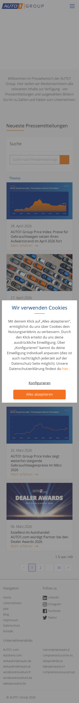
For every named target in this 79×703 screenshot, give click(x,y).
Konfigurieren (40, 383)
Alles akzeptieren (39, 394)
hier (65, 368)
